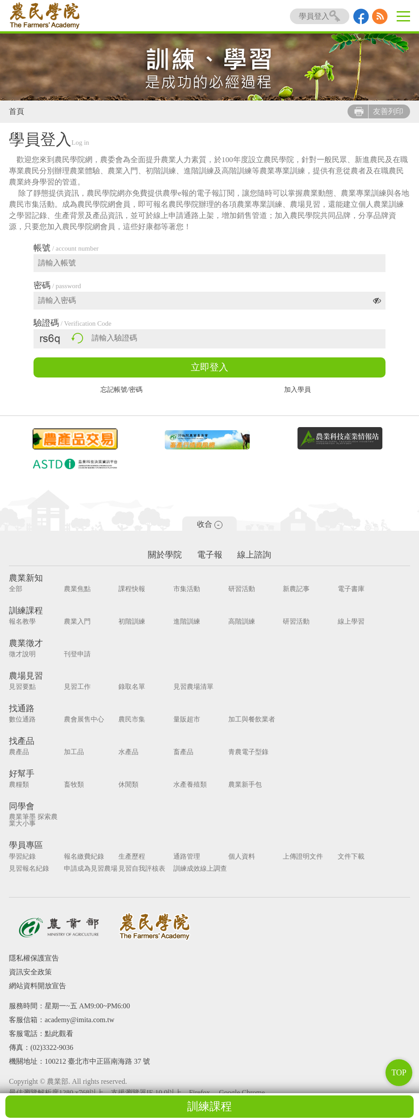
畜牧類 (73, 784)
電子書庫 (344, 589)
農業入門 (76, 621)
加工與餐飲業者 (246, 719)
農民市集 (129, 719)
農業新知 (26, 578)
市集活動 (183, 589)
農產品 (19, 752)
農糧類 (19, 784)
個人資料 (236, 856)
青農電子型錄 (243, 752)
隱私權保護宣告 (34, 957)
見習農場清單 (190, 687)
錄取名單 (129, 687)
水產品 (126, 752)
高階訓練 (236, 621)
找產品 (21, 741)
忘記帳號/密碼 (121, 389)
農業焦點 (76, 589)
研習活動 (236, 589)
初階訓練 (129, 621)
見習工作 (76, 687)
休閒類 (126, 784)
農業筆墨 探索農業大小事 (33, 820)
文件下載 (344, 856)
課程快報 (129, 589)
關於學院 (165, 554)
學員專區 (26, 845)
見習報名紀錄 (29, 868)
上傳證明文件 (297, 856)
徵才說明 (22, 654)
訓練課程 (209, 1106)
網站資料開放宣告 (37, 985)
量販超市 (183, 719)
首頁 (16, 111)
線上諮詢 (255, 554)
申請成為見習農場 (89, 868)
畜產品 (180, 752)
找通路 (21, 708)
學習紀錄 (22, 856)
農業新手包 (240, 784)
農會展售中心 (83, 719)
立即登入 (209, 367)
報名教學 (22, 621)
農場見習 (26, 675)
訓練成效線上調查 (196, 868)
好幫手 (21, 773)
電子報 (209, 554)
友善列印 (378, 111)
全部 (15, 589)
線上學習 (344, 621)
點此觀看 (59, 1033)
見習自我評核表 (139, 868)
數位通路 (22, 719)
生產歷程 (129, 856)
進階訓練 (183, 621)
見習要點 (22, 687)
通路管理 (183, 856)
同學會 (21, 806)
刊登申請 (76, 654)
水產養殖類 (186, 784)
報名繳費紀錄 (83, 856)
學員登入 (319, 16)
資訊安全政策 (30, 971)
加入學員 (297, 389)
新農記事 (290, 589)
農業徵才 (26, 643)
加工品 (73, 752)
